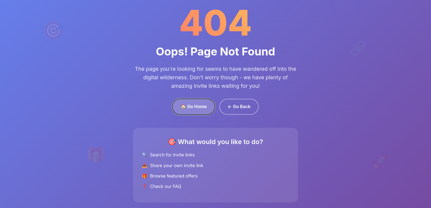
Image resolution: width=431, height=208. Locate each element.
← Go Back (239, 106)
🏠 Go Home (194, 106)
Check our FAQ (165, 186)
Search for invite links (172, 155)
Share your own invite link (176, 165)
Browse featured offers (174, 176)
